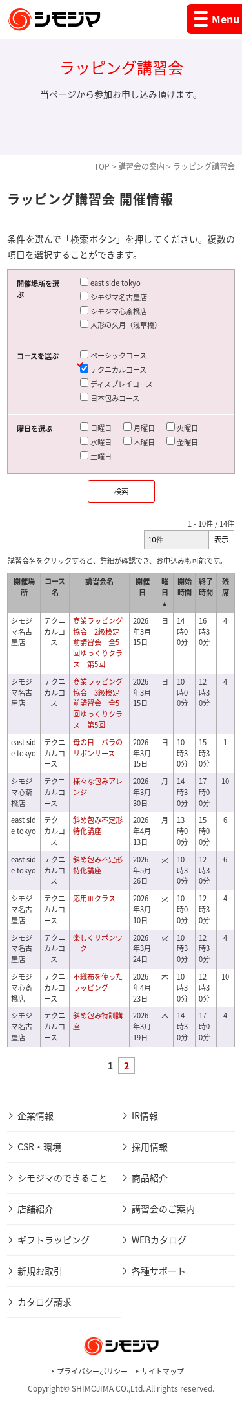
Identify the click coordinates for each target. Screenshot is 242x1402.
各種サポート (159, 1270)
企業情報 (35, 1115)
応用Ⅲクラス (94, 898)
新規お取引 (40, 1270)
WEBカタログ (159, 1239)
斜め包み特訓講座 (98, 1021)
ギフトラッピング (53, 1239)
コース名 (55, 587)
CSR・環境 (39, 1146)
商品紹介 (150, 1177)
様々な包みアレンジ (98, 787)
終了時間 (206, 587)
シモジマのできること (62, 1177)
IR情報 (145, 1115)
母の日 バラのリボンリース (98, 748)
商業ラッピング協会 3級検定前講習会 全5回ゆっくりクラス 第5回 (98, 703)
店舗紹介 (35, 1208)
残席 (225, 587)
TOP (102, 166)
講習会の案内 (141, 166)
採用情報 (150, 1146)
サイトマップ (162, 1371)
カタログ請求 (44, 1301)
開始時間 (184, 587)
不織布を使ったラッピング (98, 982)
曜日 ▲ (164, 592)
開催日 (143, 587)
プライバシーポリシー (92, 1371)
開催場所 (24, 587)
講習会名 (99, 581)
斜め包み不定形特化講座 (98, 826)
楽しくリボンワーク (98, 943)
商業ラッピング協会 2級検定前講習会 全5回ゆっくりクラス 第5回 (98, 642)
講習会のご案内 (163, 1208)
